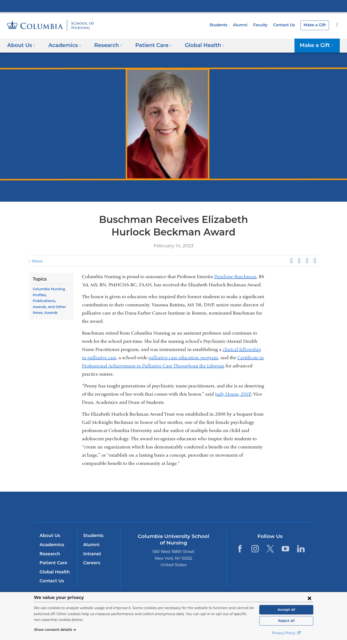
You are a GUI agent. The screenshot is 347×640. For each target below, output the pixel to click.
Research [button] (104, 45)
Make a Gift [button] (318, 45)
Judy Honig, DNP (233, 394)
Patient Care (52, 562)
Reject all (286, 621)
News (36, 261)
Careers (91, 562)
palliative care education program (183, 357)
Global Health (53, 572)
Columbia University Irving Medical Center (173, 5)
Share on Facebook (291, 260)
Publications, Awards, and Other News (51, 301)
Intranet (91, 553)
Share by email (314, 260)
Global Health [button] (196, 45)
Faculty (264, 25)
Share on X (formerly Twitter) (299, 260)
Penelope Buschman (235, 276)
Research (49, 553)
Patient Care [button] (147, 45)
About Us (49, 535)
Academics (51, 544)
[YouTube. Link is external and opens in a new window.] (286, 549)
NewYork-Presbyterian (173, 509)
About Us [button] (21, 45)
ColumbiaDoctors (243, 506)
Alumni (244, 25)
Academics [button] (63, 45)
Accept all (286, 610)
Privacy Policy (286, 633)
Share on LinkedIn (307, 260)
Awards (50, 307)
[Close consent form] (309, 598)
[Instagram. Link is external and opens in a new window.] (255, 549)
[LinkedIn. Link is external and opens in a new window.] (301, 549)
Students (224, 25)
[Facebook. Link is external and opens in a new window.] (240, 549)
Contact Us (286, 25)
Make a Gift (315, 25)
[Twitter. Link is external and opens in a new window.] (270, 549)
